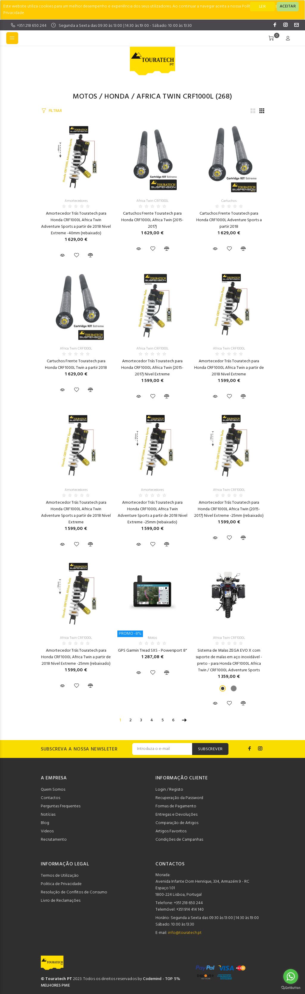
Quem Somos (53, 789)
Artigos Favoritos (170, 831)
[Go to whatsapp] (290, 976)
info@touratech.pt (185, 932)
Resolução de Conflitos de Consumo (74, 892)
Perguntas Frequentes (60, 806)
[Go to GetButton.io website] (290, 988)
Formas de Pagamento (175, 806)
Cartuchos (228, 201)
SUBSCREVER (210, 749)
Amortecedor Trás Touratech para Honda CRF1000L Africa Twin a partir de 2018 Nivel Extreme (229, 368)
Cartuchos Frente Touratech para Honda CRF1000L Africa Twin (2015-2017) (152, 220)
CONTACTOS (170, 864)
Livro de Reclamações (60, 900)
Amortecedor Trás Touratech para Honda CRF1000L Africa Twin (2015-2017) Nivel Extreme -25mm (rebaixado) (229, 509)
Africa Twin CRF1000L (175, 96)
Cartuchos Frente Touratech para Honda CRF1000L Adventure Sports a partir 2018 (229, 220)
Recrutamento (54, 839)
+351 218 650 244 (31, 25)
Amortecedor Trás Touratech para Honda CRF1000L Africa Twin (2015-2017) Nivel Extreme (152, 368)
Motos (85, 96)
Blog (45, 823)
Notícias (48, 814)
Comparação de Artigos (176, 823)
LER (262, 6)
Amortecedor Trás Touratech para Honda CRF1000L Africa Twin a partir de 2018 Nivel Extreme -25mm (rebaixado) (76, 657)
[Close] (288, 6)
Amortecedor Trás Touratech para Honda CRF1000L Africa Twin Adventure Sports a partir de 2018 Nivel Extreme (76, 512)
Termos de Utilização (60, 875)
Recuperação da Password (179, 798)
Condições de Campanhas (179, 839)
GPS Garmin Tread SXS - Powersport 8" (152, 650)
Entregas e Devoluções (176, 814)
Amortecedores (76, 201)
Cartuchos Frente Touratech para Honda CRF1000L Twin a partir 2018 (76, 364)
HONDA (116, 96)
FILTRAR (55, 111)
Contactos (50, 798)
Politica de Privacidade (61, 884)
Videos (47, 831)
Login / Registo (169, 789)
